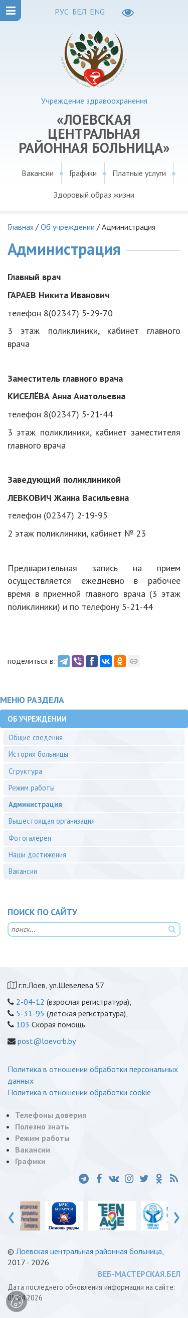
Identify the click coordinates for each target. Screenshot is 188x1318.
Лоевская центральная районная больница (89, 1251)
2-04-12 (30, 1002)
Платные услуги (139, 173)
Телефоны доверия (50, 1115)
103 (23, 1024)
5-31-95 (30, 1013)
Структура (25, 771)
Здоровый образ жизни (94, 195)
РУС (62, 12)
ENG (97, 12)
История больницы (38, 754)
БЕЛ (79, 12)
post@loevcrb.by (47, 1041)
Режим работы (32, 788)
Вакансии (38, 173)
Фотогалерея (30, 838)
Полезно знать (42, 1126)
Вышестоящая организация (52, 821)
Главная (21, 227)
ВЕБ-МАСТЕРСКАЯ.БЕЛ (139, 1274)
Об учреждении (68, 227)
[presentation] (11, 1215)
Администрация (35, 804)
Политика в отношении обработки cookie (79, 1092)
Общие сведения (36, 737)
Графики (83, 173)
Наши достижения (37, 854)
